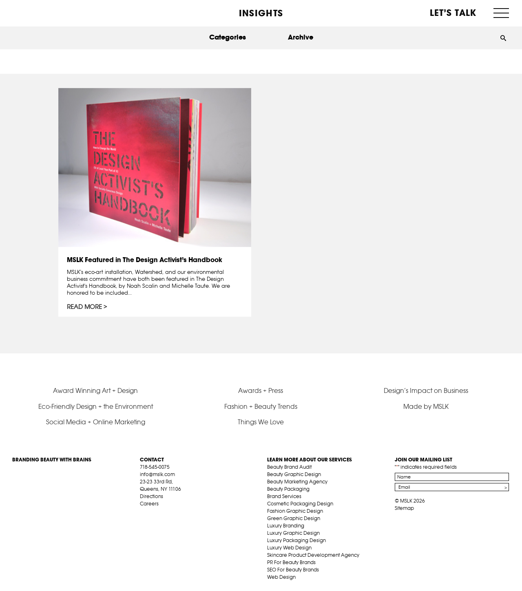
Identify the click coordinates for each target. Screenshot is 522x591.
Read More (84, 307)
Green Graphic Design (293, 518)
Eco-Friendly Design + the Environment (95, 406)
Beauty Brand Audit (289, 467)
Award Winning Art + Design (95, 390)
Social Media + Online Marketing (95, 422)
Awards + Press (260, 390)
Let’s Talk (453, 12)
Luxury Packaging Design (296, 540)
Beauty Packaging (288, 489)
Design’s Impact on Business (426, 390)
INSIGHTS (261, 13)
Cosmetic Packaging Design (300, 504)
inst (181, 513)
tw (156, 513)
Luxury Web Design (289, 548)
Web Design (281, 577)
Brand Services (284, 496)
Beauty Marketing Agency (297, 482)
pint (169, 513)
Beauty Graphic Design (294, 474)
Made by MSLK (426, 406)
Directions (151, 496)
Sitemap (404, 508)
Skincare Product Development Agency (313, 555)
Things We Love (261, 422)
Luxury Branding (285, 526)
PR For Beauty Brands (291, 562)
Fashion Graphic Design (295, 511)
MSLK (43, 12)
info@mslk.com (157, 474)
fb (143, 513)
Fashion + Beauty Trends (260, 406)
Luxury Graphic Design (293, 533)
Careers (149, 504)
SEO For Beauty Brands (293, 570)
